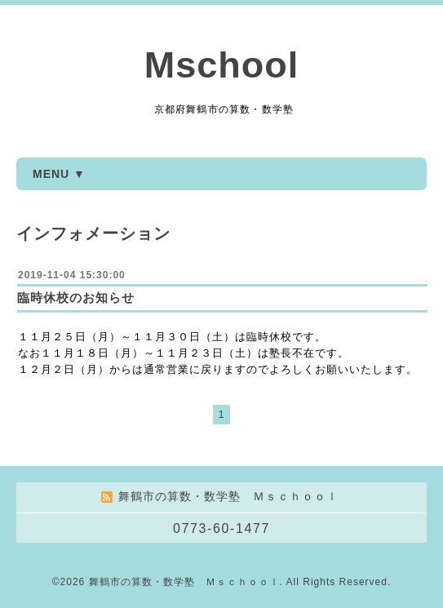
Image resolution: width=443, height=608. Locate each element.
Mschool (221, 65)
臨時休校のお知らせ (76, 297)
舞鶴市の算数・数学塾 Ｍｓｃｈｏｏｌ (184, 582)
